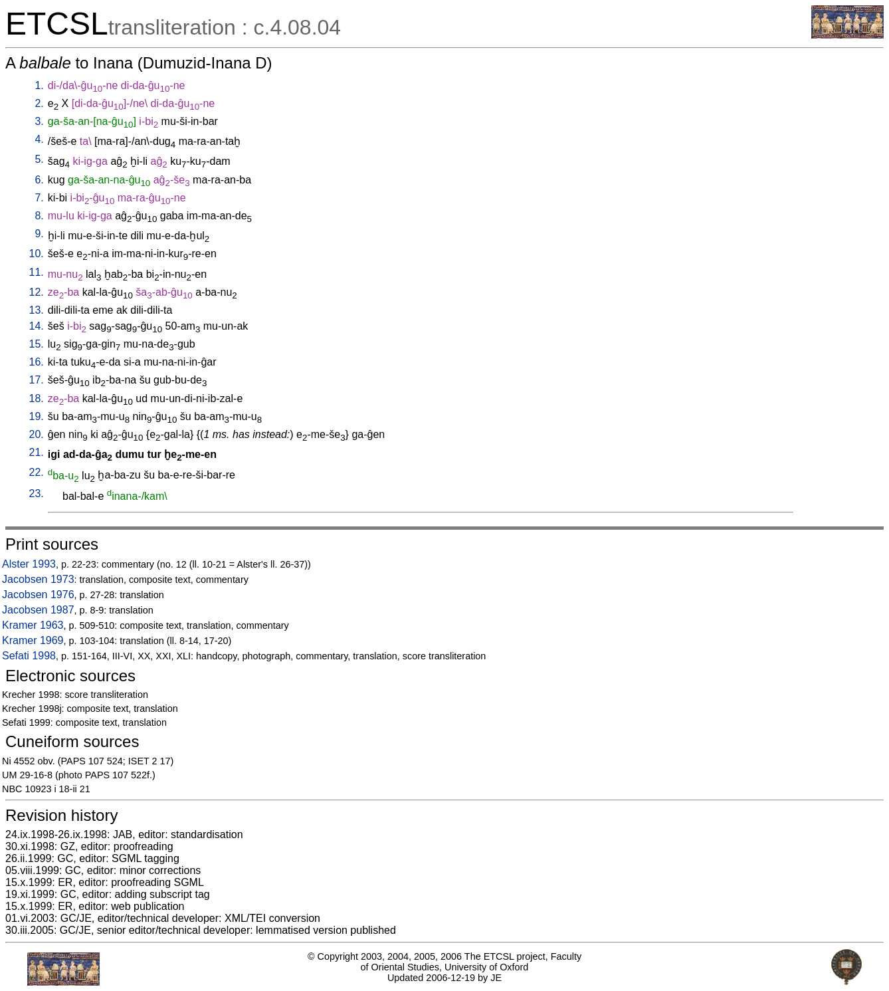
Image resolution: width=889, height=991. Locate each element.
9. (39, 233)
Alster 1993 (29, 564)
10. (36, 253)
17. (36, 379)
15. (36, 344)
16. (36, 362)
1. (39, 85)
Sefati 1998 (29, 655)
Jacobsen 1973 (38, 579)
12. (36, 292)
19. (36, 416)
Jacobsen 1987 (38, 609)
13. (36, 310)
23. (36, 493)
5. (39, 159)
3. (39, 121)
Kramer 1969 (33, 640)
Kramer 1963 (33, 625)
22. (36, 472)
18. (36, 398)
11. (36, 272)
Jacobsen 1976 (38, 594)
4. (39, 139)
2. (39, 103)
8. (39, 215)
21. (36, 452)
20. (36, 434)
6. (39, 179)
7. (39, 197)
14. (36, 326)
